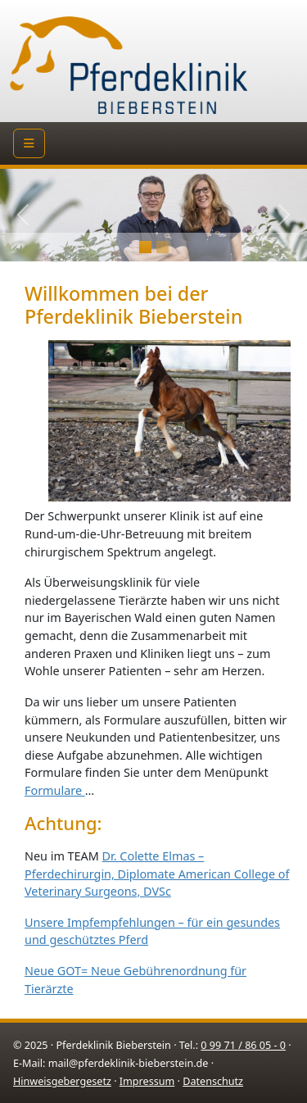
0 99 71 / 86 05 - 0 (243, 1045)
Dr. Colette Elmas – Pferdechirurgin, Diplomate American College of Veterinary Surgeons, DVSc (157, 873)
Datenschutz (213, 1081)
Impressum (147, 1081)
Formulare (55, 790)
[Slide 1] (162, 247)
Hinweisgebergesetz (62, 1081)
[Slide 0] (145, 247)
